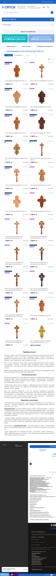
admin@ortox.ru (40, 532)
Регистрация (49, 2)
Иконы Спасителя (34, 501)
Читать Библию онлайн (35, 498)
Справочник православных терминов (39, 519)
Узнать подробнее (7, 570)
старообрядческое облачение (39, 557)
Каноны (31, 509)
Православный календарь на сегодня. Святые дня (42, 496)
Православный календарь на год (38, 495)
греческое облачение (37, 564)
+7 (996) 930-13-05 (21, 6)
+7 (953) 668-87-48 (21, 8)
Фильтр (8, 55)
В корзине (47, 574)
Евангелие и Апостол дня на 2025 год (39, 513)
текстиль (34, 554)
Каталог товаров (28, 19)
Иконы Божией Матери (35, 499)
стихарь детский (36, 556)
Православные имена (35, 510)
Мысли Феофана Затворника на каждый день (41, 516)
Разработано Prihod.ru (37, 569)
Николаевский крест (36, 562)
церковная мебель (36, 553)
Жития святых (33, 502)
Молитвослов (33, 504)
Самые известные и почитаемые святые (40, 515)
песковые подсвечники (37, 559)
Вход (43, 2)
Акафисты (32, 506)
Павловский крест (36, 561)
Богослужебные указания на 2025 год (39, 512)
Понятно (25, 569)
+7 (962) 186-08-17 (31, 6)
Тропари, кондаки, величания (37, 507)
